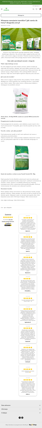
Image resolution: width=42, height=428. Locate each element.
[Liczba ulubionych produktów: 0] (36, 9)
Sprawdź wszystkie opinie (8, 221)
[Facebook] (20, 418)
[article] (28, 223)
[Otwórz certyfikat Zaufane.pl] (8, 217)
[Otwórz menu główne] (2, 9)
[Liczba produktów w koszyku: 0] (39, 9)
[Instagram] (22, 418)
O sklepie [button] (21, 413)
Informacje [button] (21, 409)
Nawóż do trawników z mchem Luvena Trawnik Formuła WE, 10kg (18, 174)
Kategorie (21, 15)
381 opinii (11, 219)
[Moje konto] (36, 6)
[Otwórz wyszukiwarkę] (33, 9)
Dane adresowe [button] (21, 405)
